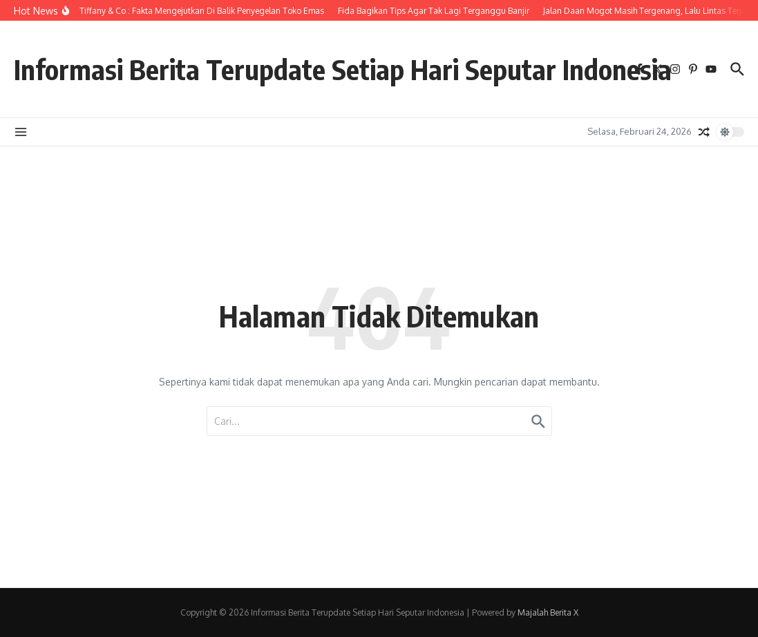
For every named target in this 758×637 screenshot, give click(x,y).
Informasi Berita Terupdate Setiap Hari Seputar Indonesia (343, 69)
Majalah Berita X (548, 612)
